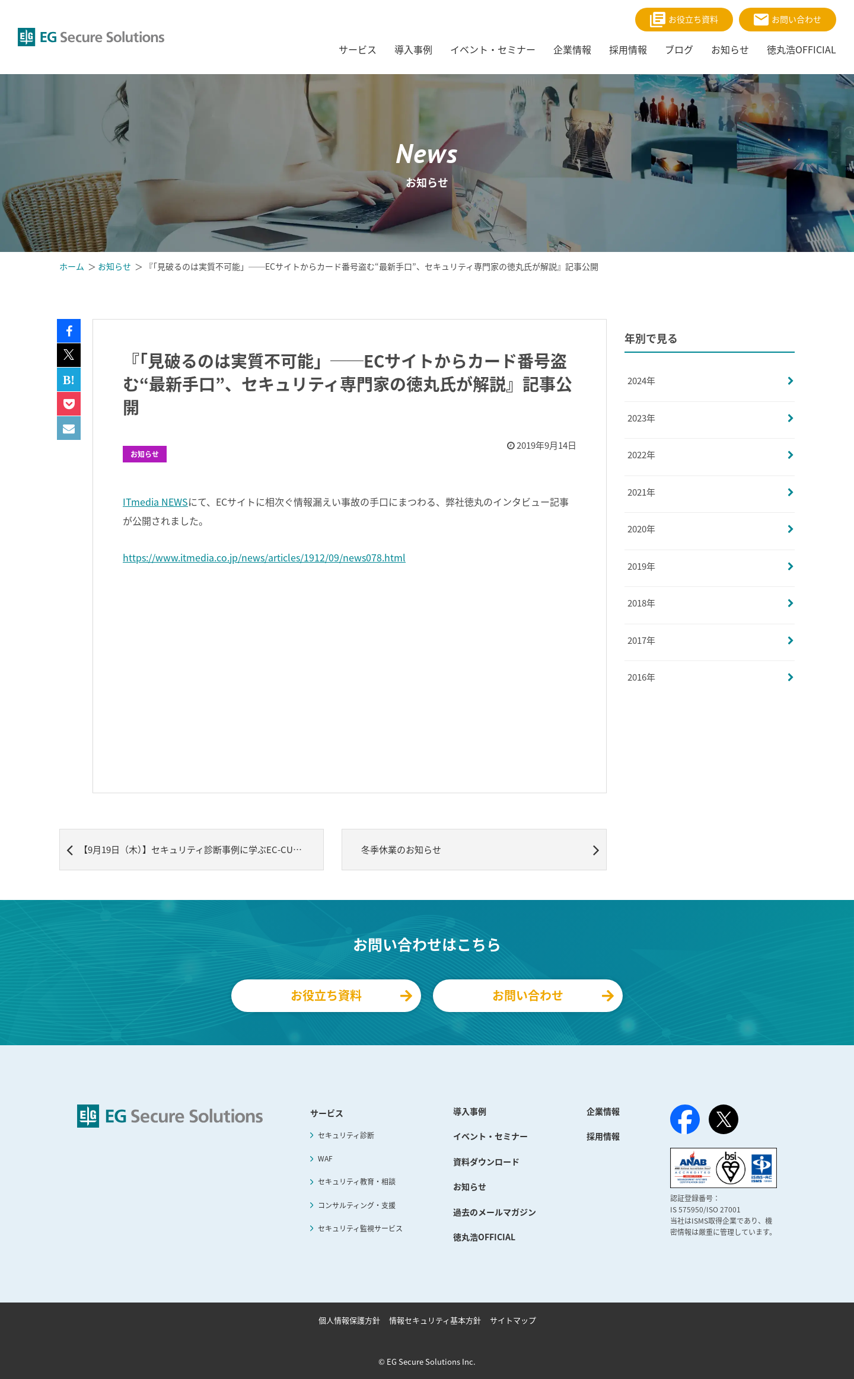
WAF (325, 1158)
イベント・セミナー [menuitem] (493, 49)
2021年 (641, 492)
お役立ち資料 (684, 19)
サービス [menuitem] (358, 49)
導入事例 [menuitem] (413, 49)
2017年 (641, 640)
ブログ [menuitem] (679, 49)
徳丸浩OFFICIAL (484, 1237)
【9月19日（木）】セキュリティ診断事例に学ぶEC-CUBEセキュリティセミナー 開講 (195, 849)
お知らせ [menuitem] (730, 49)
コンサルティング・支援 (357, 1205)
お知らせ (144, 454)
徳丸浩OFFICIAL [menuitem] (801, 49)
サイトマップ (513, 1320)
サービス (326, 1113)
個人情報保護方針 (349, 1320)
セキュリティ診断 (346, 1135)
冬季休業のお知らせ (480, 849)
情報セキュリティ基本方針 (435, 1320)
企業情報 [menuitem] (572, 49)
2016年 (641, 677)
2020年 (641, 528)
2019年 (641, 566)
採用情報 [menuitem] (628, 49)
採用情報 (603, 1136)
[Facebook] (685, 1122)
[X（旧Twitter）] (723, 1119)
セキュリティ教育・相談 (357, 1181)
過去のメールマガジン (494, 1212)
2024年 (641, 380)
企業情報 (603, 1111)
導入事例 (469, 1111)
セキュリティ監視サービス (360, 1228)
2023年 (641, 417)
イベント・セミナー (490, 1136)
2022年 (641, 454)
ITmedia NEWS (155, 501)
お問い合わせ (787, 19)
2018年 (641, 602)
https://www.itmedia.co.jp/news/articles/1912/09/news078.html (264, 557)
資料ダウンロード (486, 1161)
